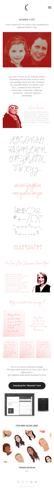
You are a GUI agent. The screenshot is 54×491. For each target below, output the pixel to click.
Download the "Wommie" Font (27, 386)
